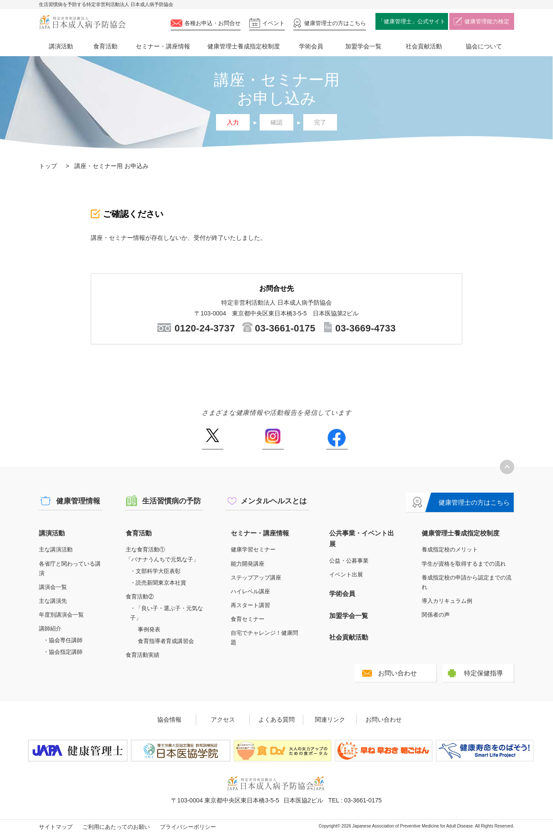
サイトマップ (56, 827)
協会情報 (169, 719)
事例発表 (149, 629)
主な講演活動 (56, 549)
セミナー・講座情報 (163, 46)
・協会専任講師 (63, 640)
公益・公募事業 (349, 560)
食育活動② (140, 596)
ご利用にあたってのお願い (116, 827)
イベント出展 (346, 574)
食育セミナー (247, 619)
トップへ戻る (507, 467)
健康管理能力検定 (486, 21)
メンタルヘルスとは (274, 501)
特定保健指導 (483, 673)
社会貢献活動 (424, 46)
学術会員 (311, 46)
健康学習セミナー (253, 549)
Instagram (273, 439)
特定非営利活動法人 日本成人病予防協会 (82, 22)
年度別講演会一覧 (61, 614)
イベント (273, 23)
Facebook (337, 439)
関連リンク (330, 719)
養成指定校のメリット (450, 549)
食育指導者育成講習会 (166, 641)
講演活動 (61, 46)
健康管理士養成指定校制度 (243, 46)
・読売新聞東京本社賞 (158, 582)
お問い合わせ (397, 673)
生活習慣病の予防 (171, 501)
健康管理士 (335, 23)
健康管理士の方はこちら (474, 502)
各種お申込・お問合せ (212, 23)
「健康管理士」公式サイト (411, 21)
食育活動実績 (142, 655)
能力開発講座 (247, 563)
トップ (48, 165)
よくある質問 (276, 719)
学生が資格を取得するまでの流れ (464, 563)
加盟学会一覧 (363, 46)
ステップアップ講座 (256, 577)
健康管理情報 (78, 501)
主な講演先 (53, 601)
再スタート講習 (250, 605)
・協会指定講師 (63, 652)
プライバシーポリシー (188, 827)
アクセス (223, 719)
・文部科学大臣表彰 (155, 571)
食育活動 (105, 46)
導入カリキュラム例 (447, 601)
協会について (484, 46)
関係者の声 (436, 614)
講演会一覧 (53, 587)
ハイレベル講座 (250, 591)
